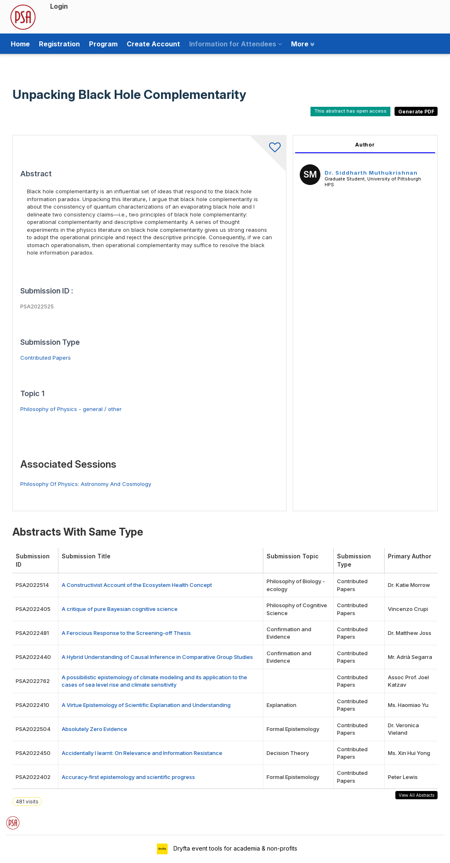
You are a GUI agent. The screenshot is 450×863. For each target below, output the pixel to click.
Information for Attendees (235, 44)
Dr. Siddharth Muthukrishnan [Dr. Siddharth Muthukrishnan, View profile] (371, 172)
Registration (59, 44)
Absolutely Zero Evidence (94, 729)
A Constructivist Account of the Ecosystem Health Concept (137, 585)
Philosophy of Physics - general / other (71, 409)
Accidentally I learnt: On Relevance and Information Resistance (142, 753)
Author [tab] (365, 145)
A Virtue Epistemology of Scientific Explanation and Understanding (146, 705)
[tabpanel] (365, 323)
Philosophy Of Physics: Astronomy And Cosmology (85, 484)
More (302, 44)
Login (59, 6)
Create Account (153, 44)
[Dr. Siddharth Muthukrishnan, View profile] (310, 176)
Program (103, 44)
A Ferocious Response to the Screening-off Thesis (126, 633)
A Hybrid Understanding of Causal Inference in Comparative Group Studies (157, 657)
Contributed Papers (45, 357)
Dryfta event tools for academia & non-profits (234, 848)
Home (20, 44)
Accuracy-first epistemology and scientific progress (128, 777)
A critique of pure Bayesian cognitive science (120, 609)
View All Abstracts (416, 795)
